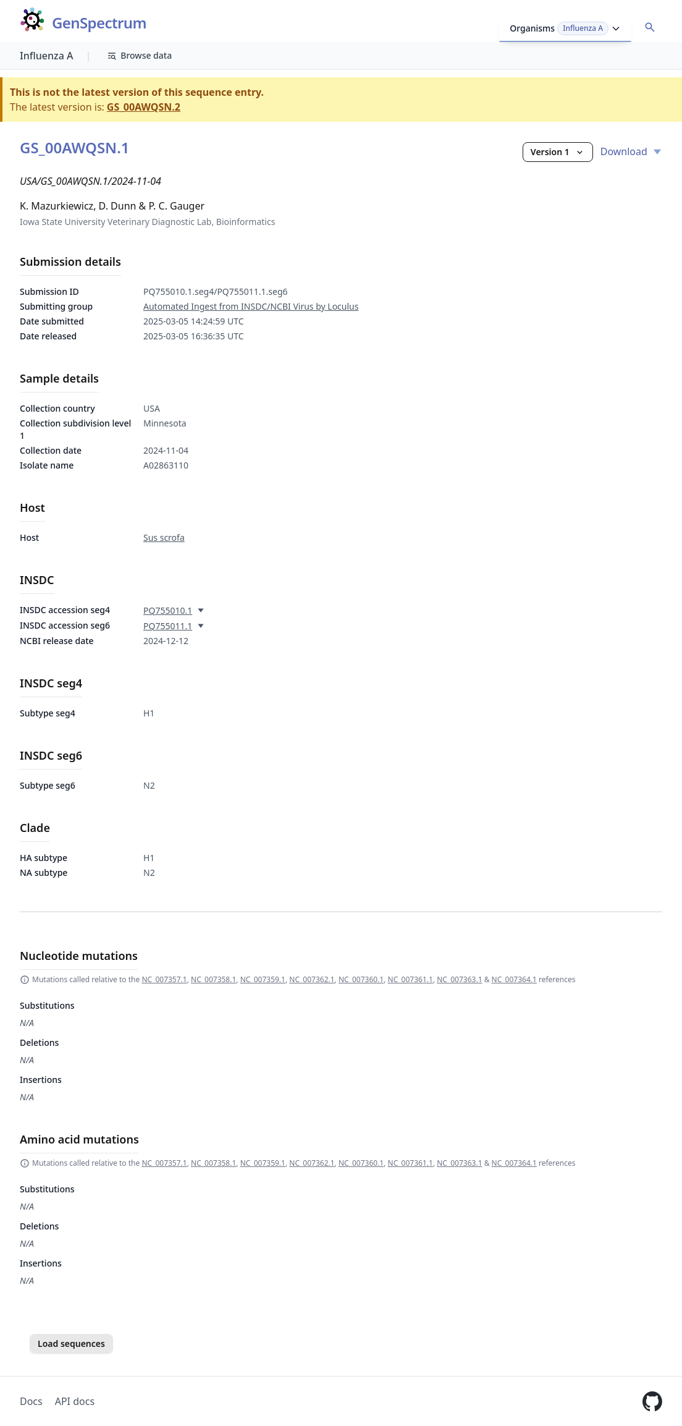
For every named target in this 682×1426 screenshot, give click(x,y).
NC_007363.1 (459, 979)
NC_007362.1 (311, 979)
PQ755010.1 (167, 610)
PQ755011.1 (167, 626)
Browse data (139, 55)
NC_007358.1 (213, 979)
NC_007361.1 (410, 979)
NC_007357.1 (164, 979)
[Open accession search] (650, 27)
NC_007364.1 (514, 979)
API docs (75, 1401)
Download (631, 151)
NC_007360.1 (361, 979)
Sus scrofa (164, 537)
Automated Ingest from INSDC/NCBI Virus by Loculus (250, 306)
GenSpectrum (99, 23)
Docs (31, 1401)
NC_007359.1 (262, 979)
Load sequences (71, 1343)
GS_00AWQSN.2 (143, 107)
